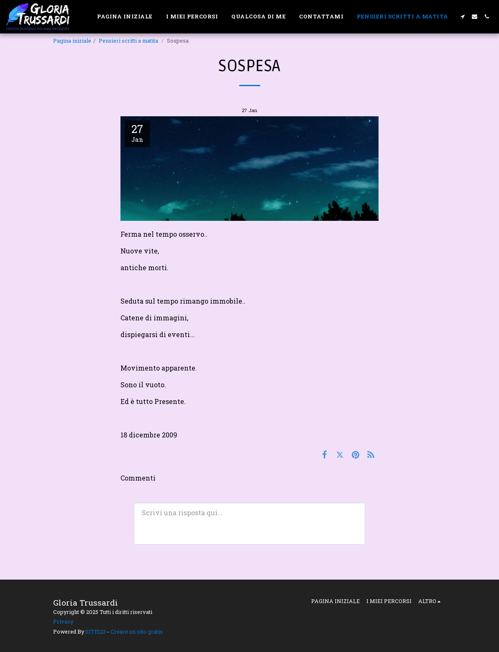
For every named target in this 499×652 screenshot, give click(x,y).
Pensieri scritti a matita (129, 40)
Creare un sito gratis (136, 631)
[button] (462, 16)
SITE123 (95, 631)
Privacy (63, 621)
